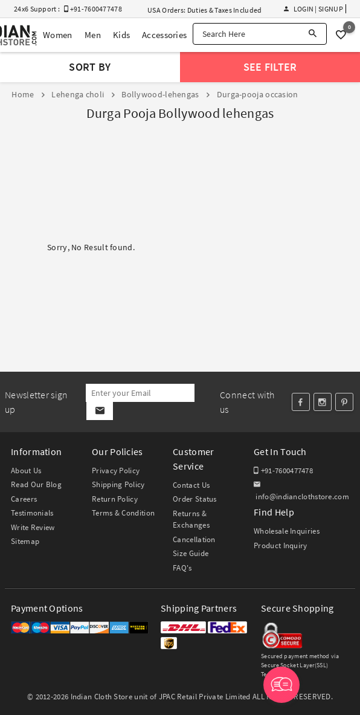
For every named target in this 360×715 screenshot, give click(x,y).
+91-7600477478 (283, 470)
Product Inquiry (280, 545)
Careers (24, 499)
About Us (26, 470)
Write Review (33, 527)
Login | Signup (313, 8)
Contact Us (191, 485)
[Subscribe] (99, 411)
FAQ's (182, 568)
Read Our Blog (36, 484)
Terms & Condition (123, 513)
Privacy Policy (116, 470)
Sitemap (25, 541)
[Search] (312, 34)
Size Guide (190, 553)
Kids (121, 34)
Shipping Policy (118, 484)
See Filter (270, 67)
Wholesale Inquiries (287, 531)
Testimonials (32, 513)
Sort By (90, 67)
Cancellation (194, 539)
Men (93, 34)
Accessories (164, 34)
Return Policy (115, 499)
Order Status (195, 499)
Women (57, 34)
